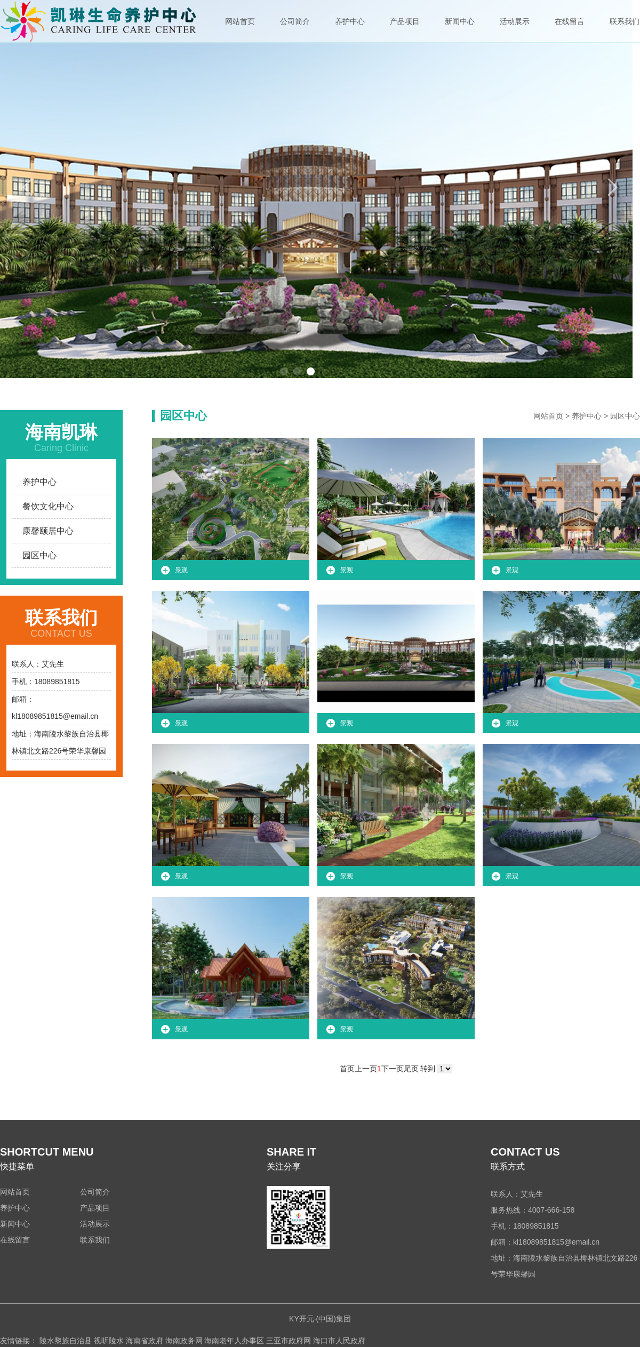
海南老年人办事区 (234, 1340)
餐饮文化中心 (48, 506)
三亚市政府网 (288, 1340)
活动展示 (514, 30)
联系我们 (624, 30)
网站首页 (240, 30)
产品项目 (404, 30)
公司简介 (294, 30)
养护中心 (349, 30)
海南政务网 (184, 1340)
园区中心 (39, 555)
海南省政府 (144, 1340)
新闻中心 (459, 30)
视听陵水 (109, 1340)
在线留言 (569, 30)
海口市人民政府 (339, 1340)
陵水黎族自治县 (65, 1340)
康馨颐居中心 (48, 530)
